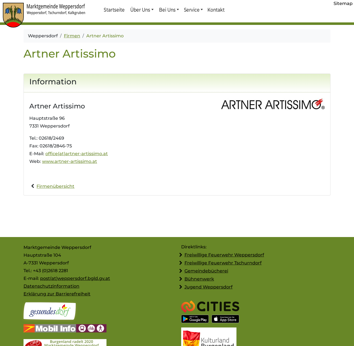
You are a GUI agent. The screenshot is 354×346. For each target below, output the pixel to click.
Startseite (114, 9)
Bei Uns (167, 9)
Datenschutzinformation (51, 286)
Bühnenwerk (199, 279)
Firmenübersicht (55, 186)
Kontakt (215, 9)
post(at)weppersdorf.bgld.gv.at (75, 278)
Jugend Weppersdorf (208, 287)
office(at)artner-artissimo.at (76, 153)
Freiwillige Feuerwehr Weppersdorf (224, 254)
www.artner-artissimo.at (69, 161)
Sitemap (343, 3)
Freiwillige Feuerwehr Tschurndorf (223, 263)
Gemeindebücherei (206, 271)
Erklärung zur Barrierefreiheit (57, 293)
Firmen (72, 35)
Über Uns (140, 9)
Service (191, 9)
